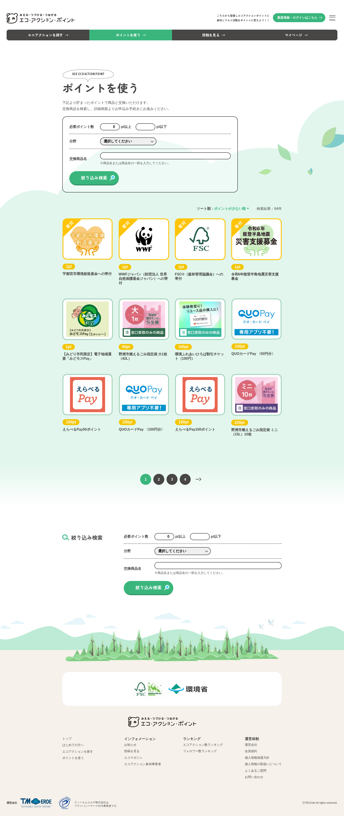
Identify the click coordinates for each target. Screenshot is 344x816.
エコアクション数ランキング (203, 744)
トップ (67, 738)
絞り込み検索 (94, 177)
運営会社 (251, 744)
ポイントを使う (73, 758)
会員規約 (251, 751)
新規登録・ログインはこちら (297, 17)
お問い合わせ (254, 777)
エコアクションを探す (77, 751)
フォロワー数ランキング (200, 751)
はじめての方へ (73, 745)
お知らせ (130, 744)
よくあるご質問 (255, 770)
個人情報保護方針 (257, 757)
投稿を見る (132, 751)
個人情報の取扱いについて (263, 764)
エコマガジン (133, 757)
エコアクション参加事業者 (142, 764)
